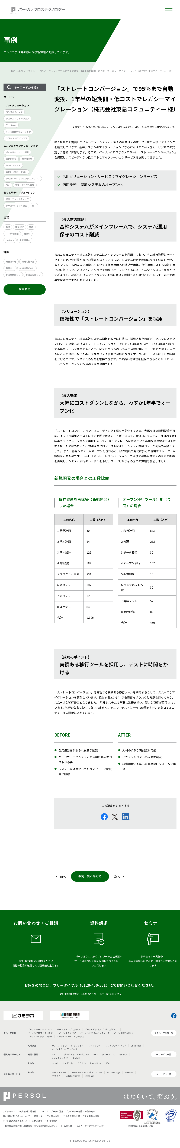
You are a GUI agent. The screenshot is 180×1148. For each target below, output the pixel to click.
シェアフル (67, 1063)
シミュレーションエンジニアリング (23, 178)
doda (54, 1054)
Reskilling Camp (72, 1075)
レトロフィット (13, 165)
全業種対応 (25, 240)
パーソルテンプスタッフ (68, 1029)
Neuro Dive (95, 1063)
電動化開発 (11, 158)
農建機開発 (27, 158)
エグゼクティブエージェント (75, 1054)
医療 (31, 227)
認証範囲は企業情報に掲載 (140, 1126)
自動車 (27, 233)
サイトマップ (9, 1111)
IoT (34, 205)
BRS (96, 1054)
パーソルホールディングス (40, 1029)
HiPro (107, 1063)
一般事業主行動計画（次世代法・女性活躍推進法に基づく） (31, 1125)
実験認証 (19, 227)
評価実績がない (13, 274)
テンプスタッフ (59, 1045)
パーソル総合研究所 (123, 1032)
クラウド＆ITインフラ (16, 138)
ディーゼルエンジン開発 (17, 152)
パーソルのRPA (59, 1072)
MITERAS (129, 1072)
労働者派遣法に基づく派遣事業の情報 (81, 1116)
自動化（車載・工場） (16, 171)
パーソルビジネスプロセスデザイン (101, 1029)
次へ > (119, 876)
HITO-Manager (113, 1072)
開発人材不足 (28, 261)
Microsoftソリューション (18, 131)
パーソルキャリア (67, 1032)
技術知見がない (27, 268)
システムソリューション (17, 118)
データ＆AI (11, 124)
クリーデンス (108, 1054)
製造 (8, 227)
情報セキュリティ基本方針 (46, 1116)
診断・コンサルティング (17, 199)
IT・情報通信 (12, 233)
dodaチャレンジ (60, 1057)
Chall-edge (136, 1045)
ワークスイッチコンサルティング (86, 1072)
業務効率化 (11, 261)
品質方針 (68, 1125)
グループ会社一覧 (165, 1032)
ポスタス (56, 1075)
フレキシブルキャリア (115, 1045)
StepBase (89, 1075)
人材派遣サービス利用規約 (44, 1120)
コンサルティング (14, 111)
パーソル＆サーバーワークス (70, 1036)
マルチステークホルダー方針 (90, 1125)
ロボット (10, 240)
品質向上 (10, 268)
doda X (76, 1057)
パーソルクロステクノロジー (41, 1032)
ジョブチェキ (77, 1045)
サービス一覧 (165, 1054)
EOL (8, 184)
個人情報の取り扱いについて (16, 1116)
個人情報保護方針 (27, 1111)
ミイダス (123, 1054)
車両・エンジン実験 (24, 184)
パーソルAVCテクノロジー (39, 1036)
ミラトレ (81, 1063)
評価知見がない (33, 274)
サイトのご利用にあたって (15, 1120)
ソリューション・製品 (16, 205)
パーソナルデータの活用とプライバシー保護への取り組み (67, 1111)
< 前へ (61, 876)
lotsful (55, 1063)
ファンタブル (94, 1045)
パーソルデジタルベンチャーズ (95, 1032)
